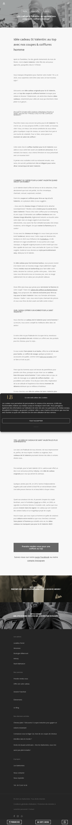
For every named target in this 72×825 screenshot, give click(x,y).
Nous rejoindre (19, 778)
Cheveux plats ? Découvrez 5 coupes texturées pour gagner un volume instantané (35, 725)
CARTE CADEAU (43, 822)
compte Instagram (36, 560)
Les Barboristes (19, 766)
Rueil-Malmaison (19, 664)
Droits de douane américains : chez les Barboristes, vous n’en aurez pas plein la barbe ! (35, 747)
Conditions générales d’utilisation (25, 804)
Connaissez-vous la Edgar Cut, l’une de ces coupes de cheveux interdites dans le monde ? (35, 736)
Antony (16, 658)
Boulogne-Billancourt (21, 653)
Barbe (25, 11)
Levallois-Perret (19, 643)
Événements (18, 700)
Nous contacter (19, 773)
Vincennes (17, 648)
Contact (31, 809)
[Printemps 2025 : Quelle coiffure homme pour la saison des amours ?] (36, 588)
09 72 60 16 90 (22, 785)
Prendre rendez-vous (21, 679)
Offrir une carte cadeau (22, 684)
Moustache (35, 11)
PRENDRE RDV (14, 822)
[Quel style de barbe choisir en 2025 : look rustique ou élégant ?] (36, 615)
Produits (46, 11)
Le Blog (16, 708)
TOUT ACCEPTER (36, 421)
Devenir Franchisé (20, 692)
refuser (36, 427)
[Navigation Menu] (68, 3)
